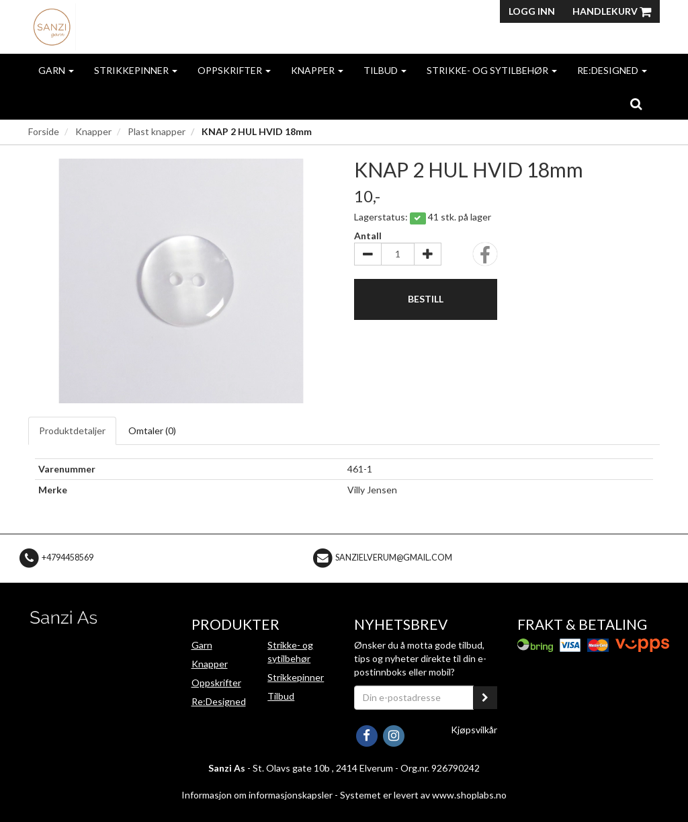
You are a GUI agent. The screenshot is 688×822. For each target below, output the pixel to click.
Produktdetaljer (72, 430)
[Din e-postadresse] (414, 698)
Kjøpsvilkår (474, 729)
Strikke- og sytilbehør (492, 70)
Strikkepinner (135, 70)
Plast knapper (156, 131)
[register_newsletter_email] (485, 697)
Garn (56, 70)
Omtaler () (152, 430)
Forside (43, 131)
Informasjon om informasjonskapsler (257, 794)
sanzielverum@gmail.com (393, 557)
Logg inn (532, 11)
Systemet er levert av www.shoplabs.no (423, 794)
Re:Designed (612, 70)
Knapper (317, 70)
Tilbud (384, 70)
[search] (636, 103)
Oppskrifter (234, 70)
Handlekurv (611, 11)
